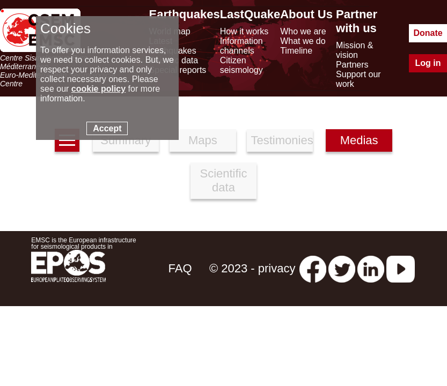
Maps (202, 140)
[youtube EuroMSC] (400, 268)
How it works (244, 31)
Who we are (303, 31)
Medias (359, 140)
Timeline (296, 50)
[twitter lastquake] (341, 268)
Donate (427, 33)
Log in (428, 63)
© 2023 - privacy (252, 268)
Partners (352, 64)
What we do (302, 41)
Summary (125, 140)
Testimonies (282, 140)
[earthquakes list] (67, 140)
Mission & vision (354, 50)
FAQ (180, 268)
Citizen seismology (241, 65)
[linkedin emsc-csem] (370, 268)
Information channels (241, 45)
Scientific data (223, 180)
